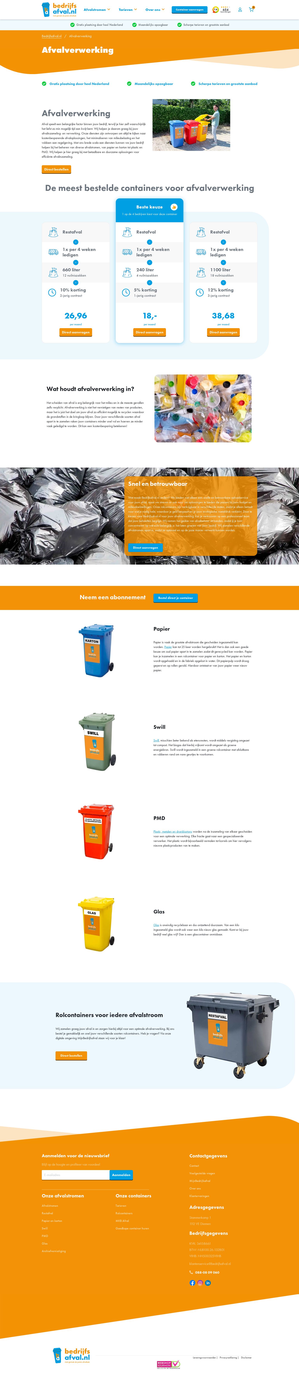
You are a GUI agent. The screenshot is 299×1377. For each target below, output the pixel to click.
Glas (156, 926)
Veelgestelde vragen (202, 1175)
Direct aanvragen (76, 333)
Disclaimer (246, 1359)
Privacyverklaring (228, 1359)
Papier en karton (52, 1222)
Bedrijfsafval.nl (52, 37)
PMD (45, 1237)
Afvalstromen (50, 1207)
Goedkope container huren (132, 1230)
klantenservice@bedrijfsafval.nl (210, 1265)
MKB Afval (122, 1222)
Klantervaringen (199, 1197)
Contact (194, 1167)
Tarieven (121, 1207)
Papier (168, 648)
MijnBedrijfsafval (199, 1182)
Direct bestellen (56, 170)
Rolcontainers (124, 1215)
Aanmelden (121, 1176)
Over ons (195, 1190)
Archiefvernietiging (54, 1252)
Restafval (47, 1215)
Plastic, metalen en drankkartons (172, 833)
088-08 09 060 (204, 1273)
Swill (156, 742)
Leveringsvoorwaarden (204, 1359)
